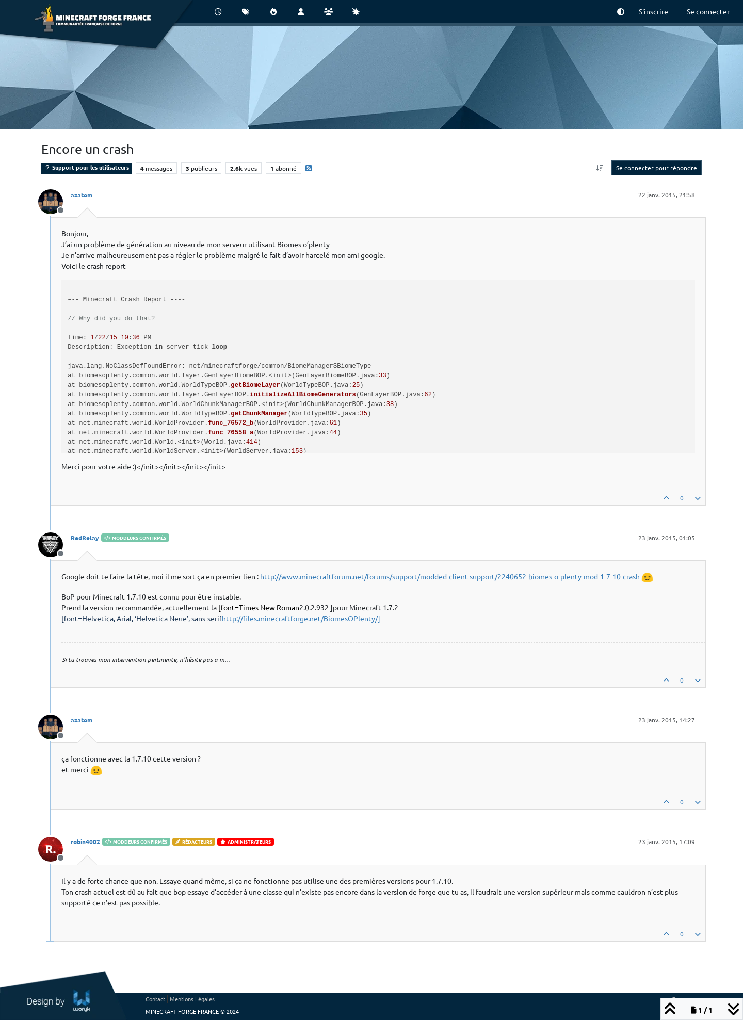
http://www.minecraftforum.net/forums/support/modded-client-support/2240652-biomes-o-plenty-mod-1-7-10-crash (450, 576)
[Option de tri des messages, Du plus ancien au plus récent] (599, 167)
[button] (621, 11)
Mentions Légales (192, 999)
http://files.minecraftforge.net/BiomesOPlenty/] (220, 618)
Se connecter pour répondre (656, 168)
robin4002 (85, 841)
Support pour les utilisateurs (86, 167)
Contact (155, 999)
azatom (81, 194)
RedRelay (85, 537)
